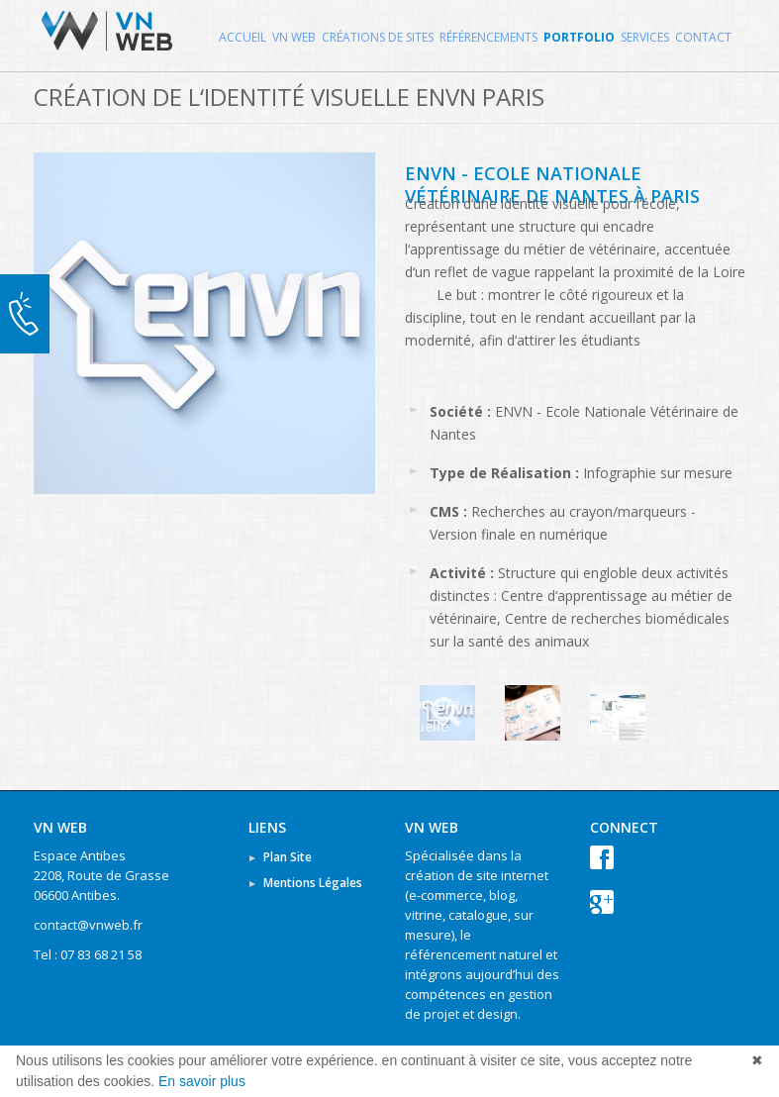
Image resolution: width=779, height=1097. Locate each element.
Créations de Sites (378, 37)
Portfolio (579, 37)
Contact (703, 37)
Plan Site (287, 856)
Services (645, 37)
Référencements (488, 37)
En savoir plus (201, 1081)
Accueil (242, 37)
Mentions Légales (312, 882)
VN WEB (294, 37)
